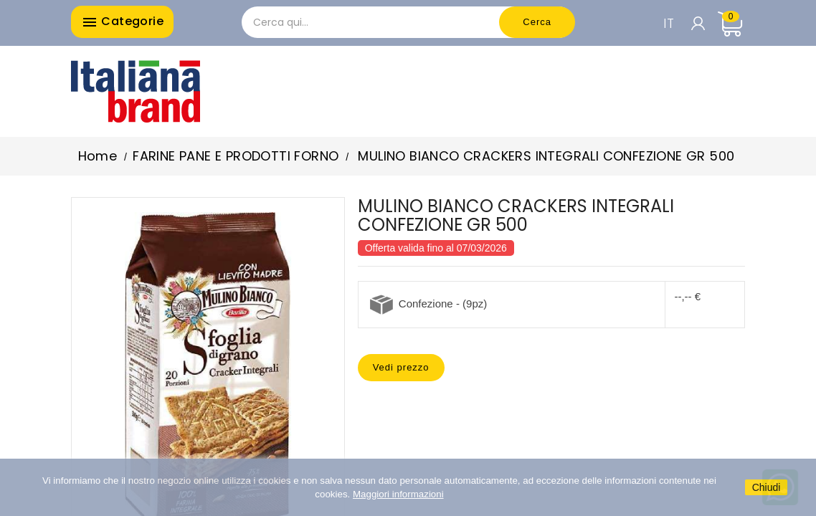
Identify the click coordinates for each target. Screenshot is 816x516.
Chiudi (766, 487)
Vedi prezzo (401, 367)
